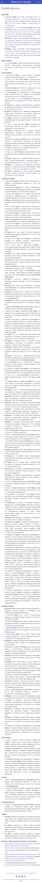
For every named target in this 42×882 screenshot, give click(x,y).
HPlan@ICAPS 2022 (10, 625)
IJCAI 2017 (16, 339)
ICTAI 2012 (15, 520)
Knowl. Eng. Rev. (28, 101)
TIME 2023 (28, 202)
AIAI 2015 (37, 426)
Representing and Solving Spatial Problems (17, 865)
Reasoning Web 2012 (22, 552)
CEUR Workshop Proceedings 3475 (30, 44)
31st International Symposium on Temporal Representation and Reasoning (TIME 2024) (22, 19)
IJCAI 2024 (11, 34)
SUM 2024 (36, 183)
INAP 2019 (16, 309)
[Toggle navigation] (2, 2)
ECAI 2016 (25, 377)
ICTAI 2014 (37, 451)
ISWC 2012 (32, 755)
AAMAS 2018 (16, 746)
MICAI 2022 (25, 846)
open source (22, 879)
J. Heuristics (23, 90)
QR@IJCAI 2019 (31, 657)
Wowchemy (12, 879)
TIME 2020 (37, 287)
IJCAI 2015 (19, 394)
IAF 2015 (18, 419)
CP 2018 (27, 324)
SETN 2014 (37, 458)
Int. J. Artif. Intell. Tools (17, 169)
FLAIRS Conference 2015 (13, 407)
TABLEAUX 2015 (20, 413)
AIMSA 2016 (36, 385)
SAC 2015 (15, 400)
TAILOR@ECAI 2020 (34, 651)
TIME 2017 (15, 345)
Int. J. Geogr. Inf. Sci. (31, 84)
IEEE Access (14, 128)
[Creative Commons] (21, 876)
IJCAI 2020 (30, 281)
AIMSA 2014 (8, 479)
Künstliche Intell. (35, 120)
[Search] (37, 2)
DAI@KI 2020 (25, 642)
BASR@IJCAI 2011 (28, 732)
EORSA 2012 (36, 601)
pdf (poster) (26, 784)
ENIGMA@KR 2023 (34, 611)
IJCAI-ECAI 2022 (35, 53)
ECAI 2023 (16, 217)
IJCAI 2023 (32, 42)
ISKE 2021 (37, 262)
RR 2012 (7, 569)
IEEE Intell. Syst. (16, 96)
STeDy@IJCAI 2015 (29, 704)
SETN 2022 (33, 234)
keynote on (15, 854)
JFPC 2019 (34, 315)
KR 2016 (20, 373)
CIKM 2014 (34, 439)
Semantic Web (30, 143)
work (22, 439)
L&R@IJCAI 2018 (11, 672)
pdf (6, 69)
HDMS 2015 (32, 437)
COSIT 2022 (16, 243)
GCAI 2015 (11, 432)
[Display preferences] (40, 2)
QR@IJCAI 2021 (35, 630)
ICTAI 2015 (36, 445)
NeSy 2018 (15, 679)
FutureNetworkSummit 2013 (32, 513)
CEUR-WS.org (25, 36)
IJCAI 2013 (32, 498)
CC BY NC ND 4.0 (32, 873)
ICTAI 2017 (29, 351)
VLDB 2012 (27, 772)
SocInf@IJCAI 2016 (10, 694)
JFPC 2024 (23, 198)
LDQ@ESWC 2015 (21, 698)
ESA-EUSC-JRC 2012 (34, 543)
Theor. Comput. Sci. (28, 135)
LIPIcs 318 (12, 23)
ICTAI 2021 (24, 268)
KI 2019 (27, 302)
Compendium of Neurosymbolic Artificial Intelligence (20, 67)
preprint (30, 96)
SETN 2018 (36, 330)
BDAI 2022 (32, 249)
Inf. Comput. (26, 77)
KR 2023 (15, 211)
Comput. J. (34, 154)
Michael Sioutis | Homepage (21, 2)
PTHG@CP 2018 (20, 666)
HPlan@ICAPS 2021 (10, 638)
